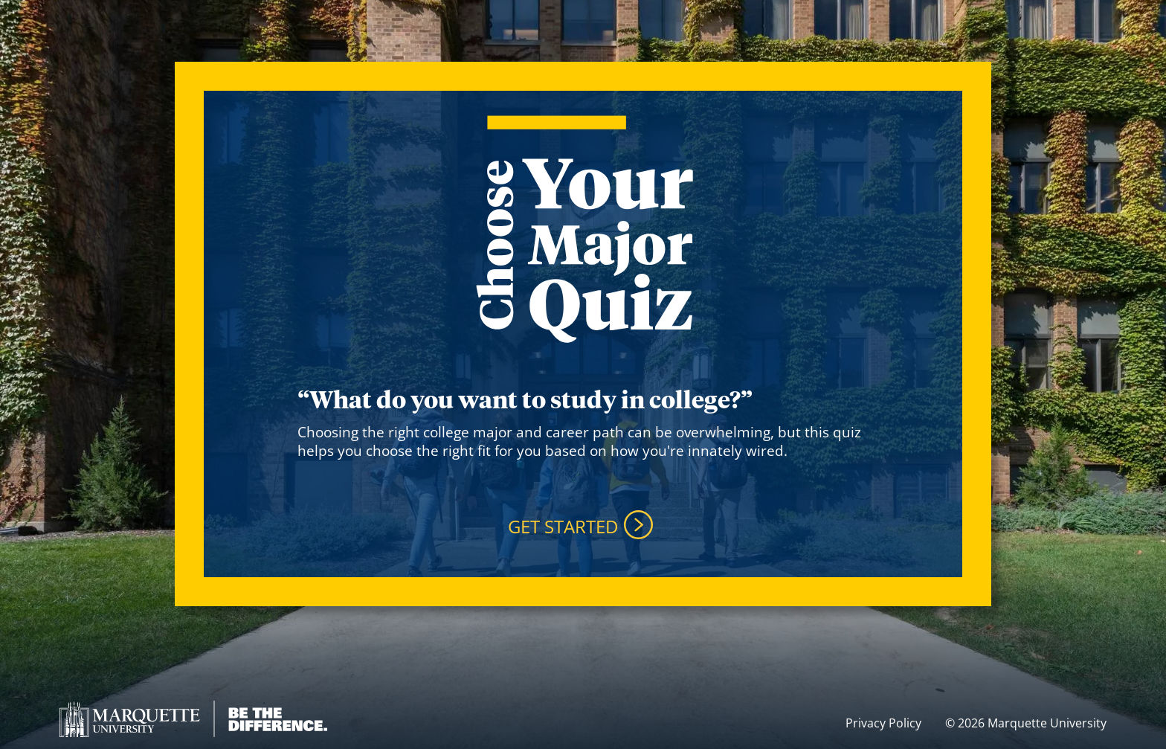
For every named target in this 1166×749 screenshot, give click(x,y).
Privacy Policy (883, 723)
